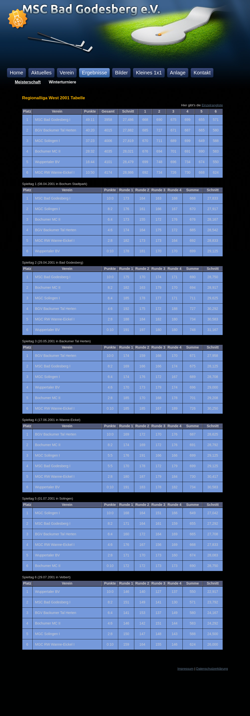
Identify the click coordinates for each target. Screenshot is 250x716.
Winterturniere (62, 82)
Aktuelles (41, 72)
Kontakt (202, 72)
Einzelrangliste (212, 105)
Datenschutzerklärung (212, 669)
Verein (67, 72)
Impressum (185, 669)
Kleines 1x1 (149, 72)
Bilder (121, 72)
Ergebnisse (94, 72)
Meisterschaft (28, 82)
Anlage (177, 72)
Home (16, 72)
